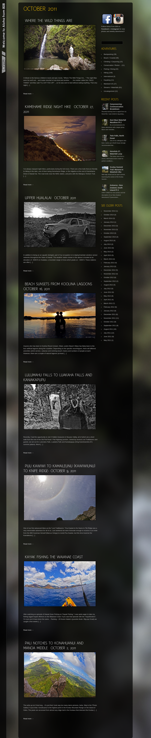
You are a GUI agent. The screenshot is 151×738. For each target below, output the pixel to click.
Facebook (105, 29)
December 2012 (109, 270)
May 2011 (107, 340)
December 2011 (109, 314)
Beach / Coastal (109, 58)
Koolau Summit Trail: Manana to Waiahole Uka (116, 169)
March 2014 (108, 218)
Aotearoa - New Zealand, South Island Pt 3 (116, 187)
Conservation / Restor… (112, 65)
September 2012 (110, 281)
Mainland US (108, 84)
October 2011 (109, 322)
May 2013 (107, 252)
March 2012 (108, 303)
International (108, 76)
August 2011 (108, 329)
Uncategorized (109, 91)
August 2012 (108, 285)
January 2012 (109, 311)
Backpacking (108, 54)
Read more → (28, 94)
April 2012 (107, 300)
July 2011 (107, 333)
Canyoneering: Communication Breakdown (116, 106)
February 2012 (109, 307)
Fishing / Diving (109, 69)
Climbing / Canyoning (111, 62)
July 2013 (107, 244)
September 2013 (110, 237)
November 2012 (109, 274)
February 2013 (109, 263)
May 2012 (107, 296)
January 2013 (109, 266)
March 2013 (108, 259)
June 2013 (107, 248)
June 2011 (107, 336)
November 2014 (109, 211)
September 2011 (110, 325)
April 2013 (107, 255)
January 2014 (109, 222)
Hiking (106, 73)
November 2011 (109, 318)
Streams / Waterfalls (111, 87)
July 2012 (107, 289)
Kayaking (107, 80)
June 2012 (107, 292)
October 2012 (109, 277)
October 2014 (109, 215)
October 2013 (109, 233)
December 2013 (109, 226)
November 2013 (109, 229)
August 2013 (108, 240)
